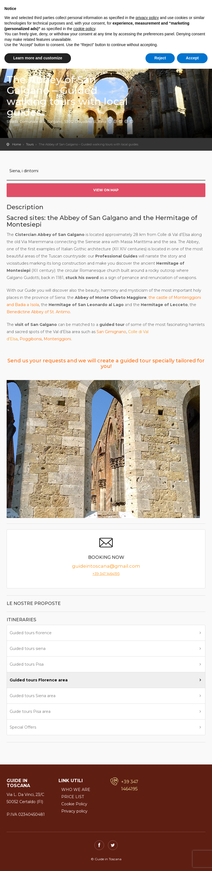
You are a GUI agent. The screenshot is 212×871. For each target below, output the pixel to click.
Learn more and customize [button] (37, 58)
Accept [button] (192, 58)
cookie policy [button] (84, 28)
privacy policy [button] (147, 17)
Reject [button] (160, 58)
